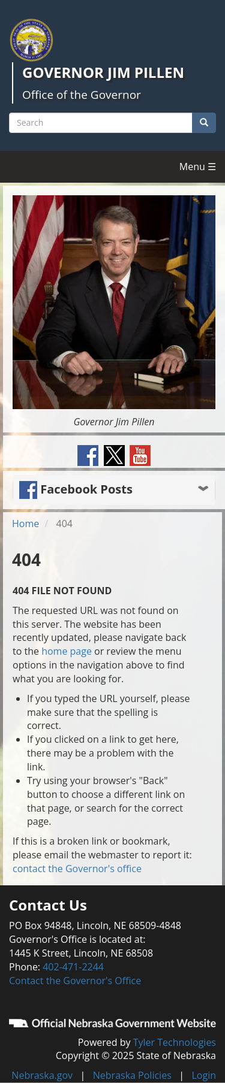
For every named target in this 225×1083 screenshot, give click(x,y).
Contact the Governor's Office (75, 980)
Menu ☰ (197, 166)
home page (66, 651)
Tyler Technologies (174, 1042)
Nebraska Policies (132, 1075)
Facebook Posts (76, 489)
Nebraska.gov (42, 1075)
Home (25, 523)
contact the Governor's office (77, 868)
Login (203, 1075)
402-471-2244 (73, 966)
